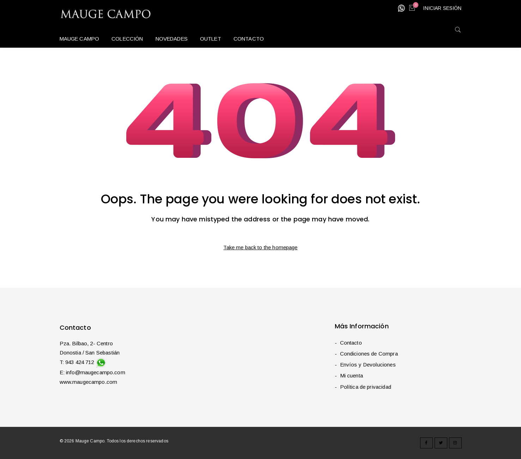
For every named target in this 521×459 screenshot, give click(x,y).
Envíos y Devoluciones (368, 365)
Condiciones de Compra (369, 354)
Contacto (351, 343)
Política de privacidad (365, 387)
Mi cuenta (351, 375)
